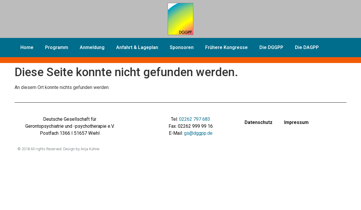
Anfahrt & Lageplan (137, 47)
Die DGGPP (271, 47)
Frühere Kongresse (226, 47)
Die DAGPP (307, 47)
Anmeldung (92, 47)
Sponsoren (182, 47)
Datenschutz (258, 122)
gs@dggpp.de (198, 133)
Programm (56, 47)
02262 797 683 (194, 119)
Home (26, 47)
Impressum (296, 122)
